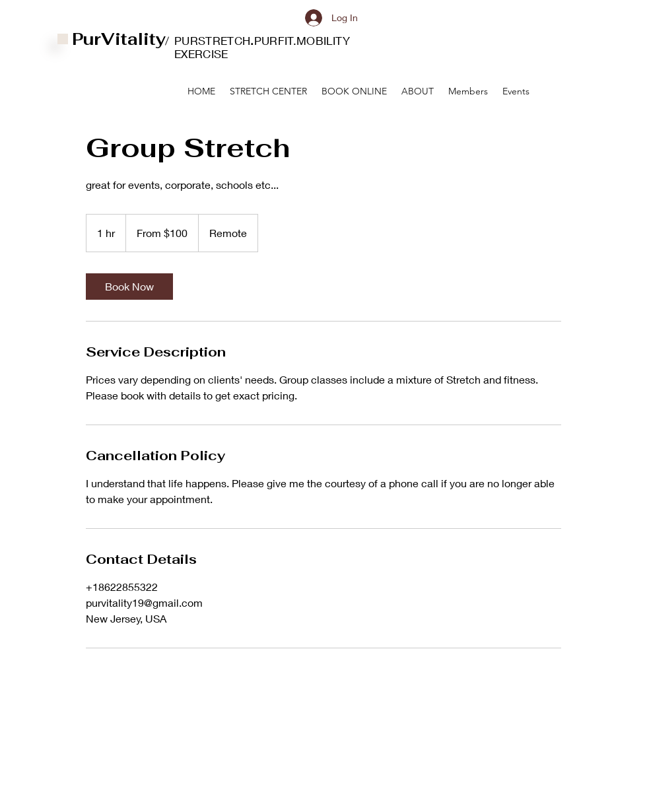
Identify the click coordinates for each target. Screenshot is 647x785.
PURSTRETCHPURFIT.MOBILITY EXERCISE (262, 47)
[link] (129, 286)
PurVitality (119, 39)
